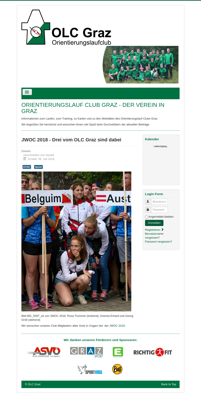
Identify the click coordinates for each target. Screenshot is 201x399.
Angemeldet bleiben (161, 216)
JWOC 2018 (117, 325)
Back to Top (168, 384)
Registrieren (154, 229)
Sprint (38, 167)
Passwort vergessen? (158, 241)
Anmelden (154, 222)
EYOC (26, 167)
